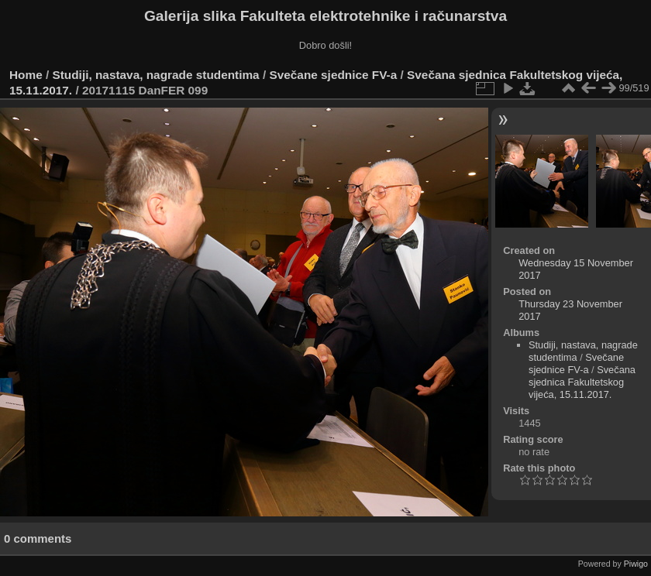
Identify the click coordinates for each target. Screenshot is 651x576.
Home (26, 74)
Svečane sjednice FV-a (333, 74)
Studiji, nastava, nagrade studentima (156, 74)
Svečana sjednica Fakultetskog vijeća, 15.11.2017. (582, 382)
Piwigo (636, 563)
